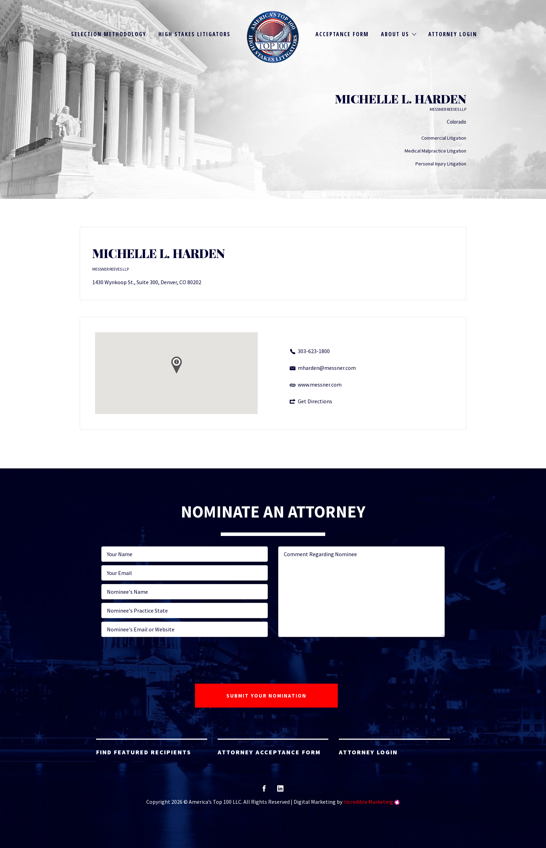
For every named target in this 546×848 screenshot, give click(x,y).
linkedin (280, 790)
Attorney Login (452, 34)
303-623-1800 (314, 351)
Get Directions (315, 401)
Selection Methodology (108, 34)
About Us (395, 34)
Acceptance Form (342, 34)
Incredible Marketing (368, 801)
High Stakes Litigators (194, 34)
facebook (264, 790)
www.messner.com (320, 384)
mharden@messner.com (327, 367)
